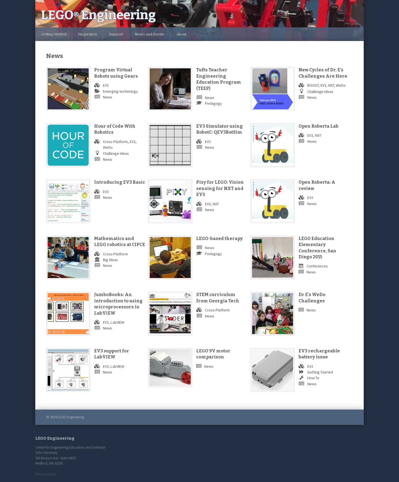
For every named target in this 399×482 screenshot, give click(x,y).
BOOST (313, 85)
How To (313, 377)
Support (116, 34)
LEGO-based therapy (219, 238)
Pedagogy (213, 103)
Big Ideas (110, 259)
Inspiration (87, 34)
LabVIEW (117, 322)
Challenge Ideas (320, 91)
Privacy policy (45, 474)
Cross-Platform (115, 141)
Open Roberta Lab (319, 126)
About (181, 34)
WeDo (341, 85)
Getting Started (53, 34)
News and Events (149, 34)
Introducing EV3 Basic (119, 182)
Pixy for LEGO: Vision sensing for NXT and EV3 (220, 188)
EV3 (106, 85)
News (107, 97)
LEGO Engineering (98, 14)
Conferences (317, 266)
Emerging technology (120, 91)
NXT (331, 85)
